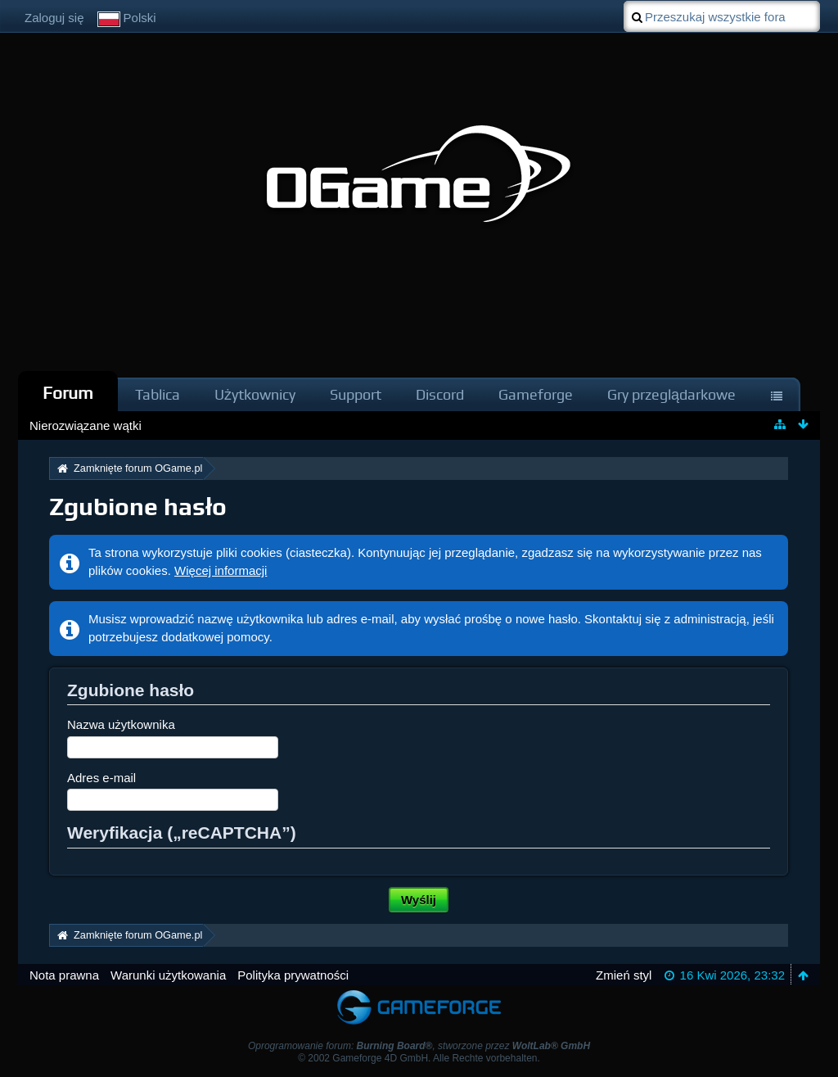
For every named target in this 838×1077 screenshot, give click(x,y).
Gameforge (535, 394)
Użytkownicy (254, 394)
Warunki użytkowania (168, 975)
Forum (68, 392)
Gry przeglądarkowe (671, 394)
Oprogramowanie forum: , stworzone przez (419, 1046)
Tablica (157, 394)
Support (355, 394)
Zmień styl (623, 975)
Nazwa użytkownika (121, 724)
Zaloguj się (54, 18)
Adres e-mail (101, 778)
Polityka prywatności (293, 975)
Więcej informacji (220, 570)
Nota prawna (64, 975)
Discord (440, 394)
